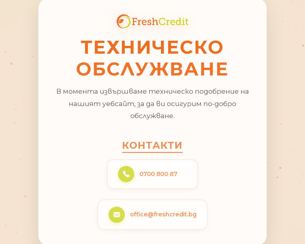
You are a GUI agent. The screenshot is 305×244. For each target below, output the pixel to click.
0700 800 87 (158, 174)
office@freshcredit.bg (163, 214)
